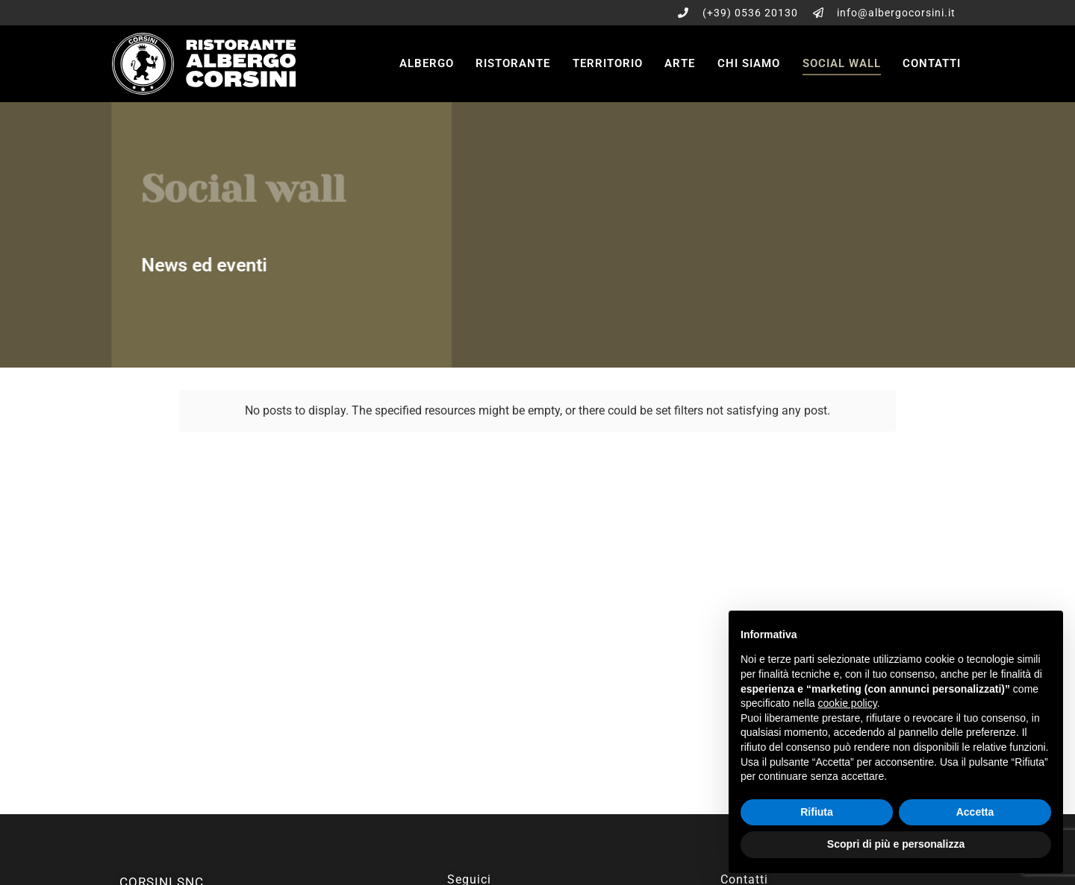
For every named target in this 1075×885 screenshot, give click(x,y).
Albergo (426, 63)
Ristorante (513, 63)
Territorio (608, 63)
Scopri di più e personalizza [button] (896, 844)
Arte (679, 63)
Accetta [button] (975, 812)
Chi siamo (748, 63)
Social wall (842, 63)
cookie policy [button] (847, 703)
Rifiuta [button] (816, 812)
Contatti (932, 63)
